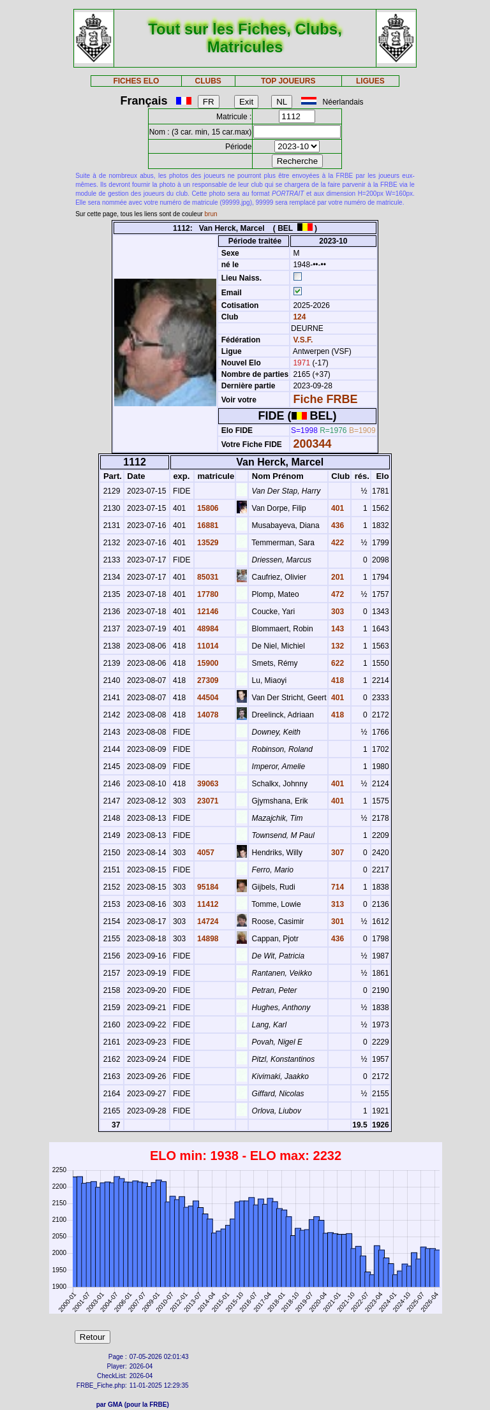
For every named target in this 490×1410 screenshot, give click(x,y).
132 (336, 646)
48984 (207, 628)
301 (336, 921)
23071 (207, 801)
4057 (204, 852)
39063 (207, 783)
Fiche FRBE (325, 399)
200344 (312, 443)
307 (336, 852)
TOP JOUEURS (288, 81)
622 (336, 663)
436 (336, 525)
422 (336, 542)
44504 (207, 697)
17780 (207, 594)
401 (336, 508)
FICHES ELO (136, 81)
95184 (207, 887)
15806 (207, 508)
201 (336, 577)
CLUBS (208, 81)
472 (336, 594)
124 (298, 316)
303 (336, 611)
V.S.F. (303, 339)
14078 (207, 714)
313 (336, 904)
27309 (207, 680)
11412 (207, 904)
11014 (207, 646)
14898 (207, 938)
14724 (207, 921)
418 (336, 680)
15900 (207, 663)
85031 (207, 577)
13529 (207, 542)
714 (336, 887)
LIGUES (370, 81)
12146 (207, 611)
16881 (207, 525)
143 (336, 628)
